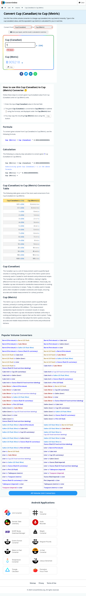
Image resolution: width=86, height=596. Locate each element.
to (15, 341)
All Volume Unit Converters (43, 493)
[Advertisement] (70, 36)
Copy (10, 67)
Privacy (41, 583)
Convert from (8, 27)
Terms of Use (51, 583)
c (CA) (39, 45)
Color (81, 3)
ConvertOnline (9, 2)
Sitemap (33, 583)
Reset (10, 50)
